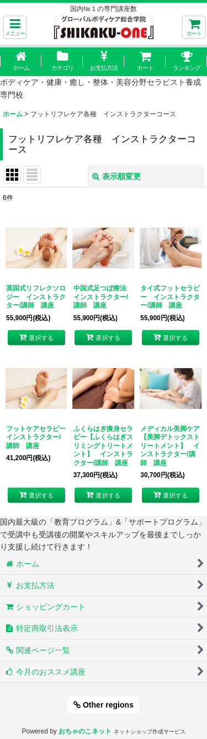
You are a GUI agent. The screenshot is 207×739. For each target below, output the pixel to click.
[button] (15, 27)
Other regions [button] (103, 704)
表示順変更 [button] (116, 176)
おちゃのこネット (85, 731)
